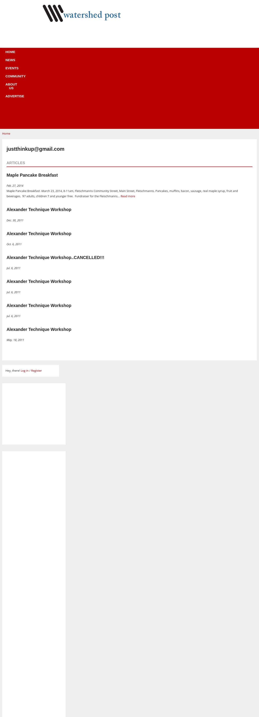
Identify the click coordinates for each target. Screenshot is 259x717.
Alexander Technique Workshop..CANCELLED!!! (55, 191)
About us (136, 55)
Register (36, 305)
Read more (128, 130)
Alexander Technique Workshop (39, 143)
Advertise (161, 55)
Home (51, 55)
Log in (24, 305)
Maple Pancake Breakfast (32, 109)
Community (111, 55)
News (68, 55)
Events (86, 55)
